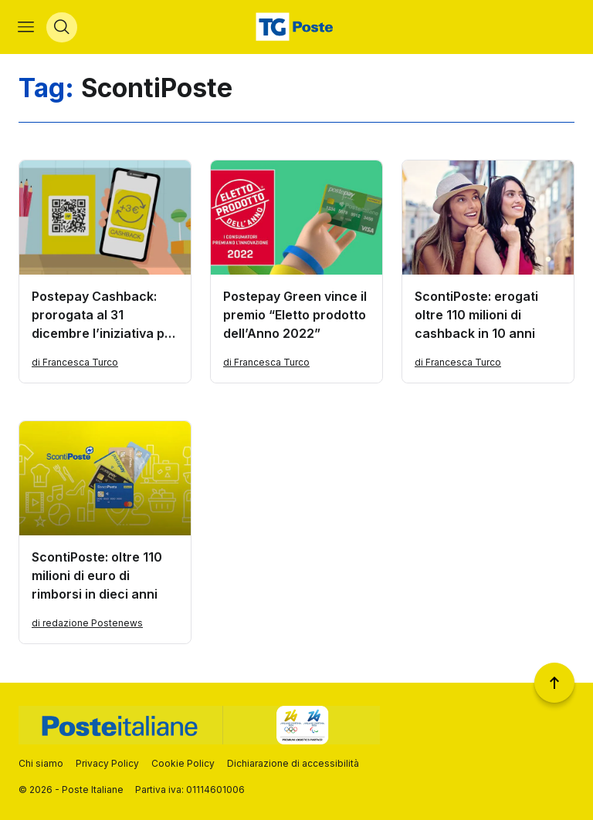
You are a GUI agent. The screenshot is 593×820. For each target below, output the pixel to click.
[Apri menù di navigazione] (27, 27)
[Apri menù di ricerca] (62, 27)
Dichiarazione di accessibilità (293, 763)
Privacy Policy (107, 763)
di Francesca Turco (75, 364)
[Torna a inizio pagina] (554, 683)
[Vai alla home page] (296, 27)
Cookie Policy (183, 763)
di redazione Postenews (87, 624)
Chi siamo (41, 763)
